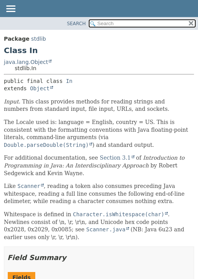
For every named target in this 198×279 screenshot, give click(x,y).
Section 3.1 (115, 158)
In (69, 81)
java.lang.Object (26, 62)
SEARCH (76, 23)
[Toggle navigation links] (10, 9)
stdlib (38, 39)
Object (40, 88)
